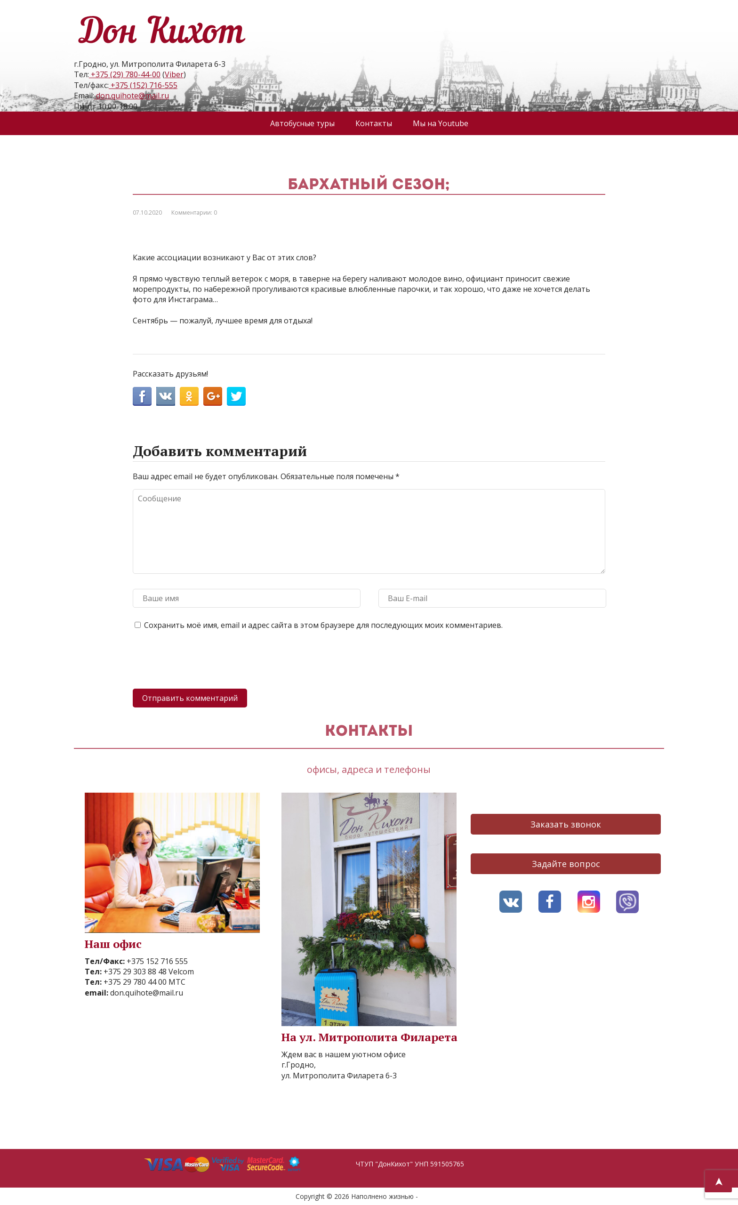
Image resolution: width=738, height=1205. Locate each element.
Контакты (373, 123)
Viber (174, 74)
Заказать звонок (565, 824)
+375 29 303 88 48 (134, 971)
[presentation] (204, 661)
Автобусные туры (302, 123)
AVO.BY (431, 1196)
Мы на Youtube (440, 123)
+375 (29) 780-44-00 (124, 74)
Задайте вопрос (566, 863)
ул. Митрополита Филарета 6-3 (339, 1075)
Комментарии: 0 (194, 213)
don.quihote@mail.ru (131, 95)
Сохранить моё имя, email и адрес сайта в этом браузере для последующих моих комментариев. (323, 625)
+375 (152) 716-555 (143, 85)
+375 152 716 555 (156, 961)
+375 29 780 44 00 (134, 982)
